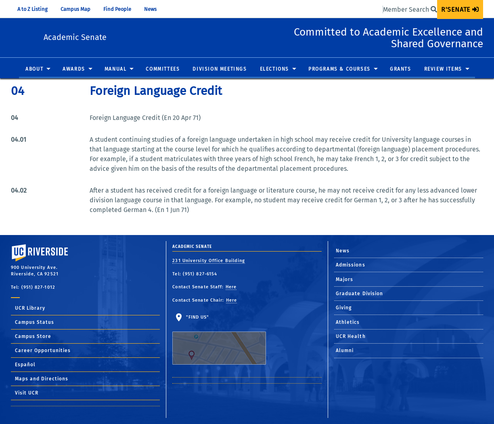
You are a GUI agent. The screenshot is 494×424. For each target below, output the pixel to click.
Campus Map (75, 9)
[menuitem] (460, 9)
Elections (274, 69)
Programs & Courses (339, 69)
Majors (345, 279)
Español (25, 364)
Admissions (350, 265)
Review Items (443, 69)
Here (231, 287)
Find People (117, 9)
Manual (116, 69)
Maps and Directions (41, 379)
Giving (344, 308)
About (34, 69)
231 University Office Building (208, 260)
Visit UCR (26, 393)
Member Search (410, 9)
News (150, 9)
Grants (400, 69)
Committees (163, 69)
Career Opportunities (43, 350)
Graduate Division (359, 293)
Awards (74, 69)
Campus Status (34, 322)
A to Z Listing (32, 9)
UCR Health (351, 336)
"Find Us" (224, 340)
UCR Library (30, 308)
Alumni (345, 350)
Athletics (348, 322)
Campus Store (33, 336)
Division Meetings (220, 69)
